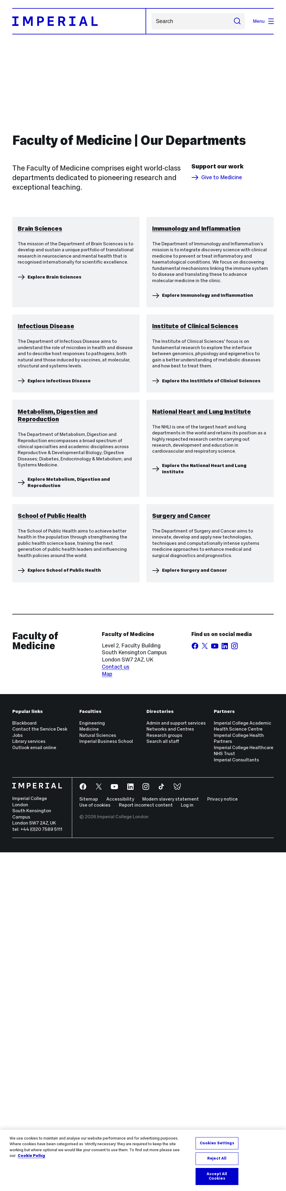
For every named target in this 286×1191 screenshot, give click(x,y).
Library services (29, 1080)
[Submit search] (237, 21)
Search (151, 21)
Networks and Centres (170, 1067)
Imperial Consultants (236, 1098)
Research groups (164, 1074)
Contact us (115, 1005)
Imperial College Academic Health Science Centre (242, 1064)
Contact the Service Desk (39, 1067)
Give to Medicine (216, 177)
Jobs (17, 1074)
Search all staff (162, 1080)
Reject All (216, 1158)
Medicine (89, 1067)
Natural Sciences (97, 1074)
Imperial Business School (106, 1080)
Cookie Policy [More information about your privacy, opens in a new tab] (31, 1155)
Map (107, 1012)
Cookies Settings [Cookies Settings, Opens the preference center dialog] (217, 1143)
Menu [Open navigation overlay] (263, 21)
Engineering (92, 1061)
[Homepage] (79, 21)
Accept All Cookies (217, 1176)
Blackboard (24, 1061)
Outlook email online (34, 1086)
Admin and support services (176, 1061)
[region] (143, 1160)
